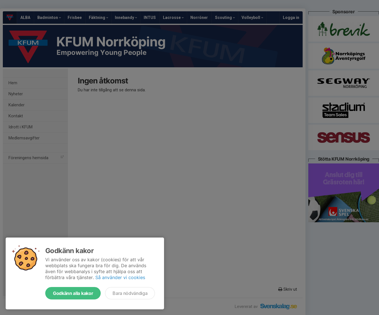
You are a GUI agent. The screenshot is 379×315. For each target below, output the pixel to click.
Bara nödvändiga (130, 293)
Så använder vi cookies (120, 277)
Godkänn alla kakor (73, 293)
